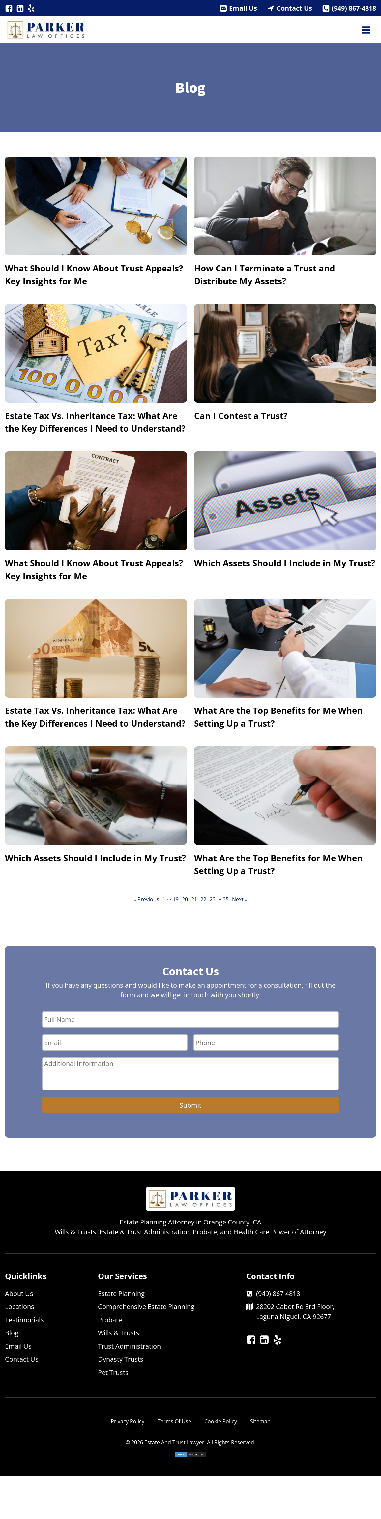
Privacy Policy (127, 1421)
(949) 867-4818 (354, 8)
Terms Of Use (174, 1421)
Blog (11, 1332)
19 (176, 899)
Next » (240, 899)
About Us (19, 1293)
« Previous (146, 899)
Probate (110, 1319)
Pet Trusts (113, 1372)
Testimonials (24, 1319)
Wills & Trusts (118, 1332)
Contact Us (294, 8)
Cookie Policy (220, 1421)
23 (213, 899)
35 (226, 899)
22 (203, 899)
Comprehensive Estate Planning (146, 1306)
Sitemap (260, 1421)
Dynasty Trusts (120, 1359)
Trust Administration (129, 1346)
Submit (190, 1105)
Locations (19, 1306)
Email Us (243, 8)
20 (185, 899)
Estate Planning (121, 1293)
